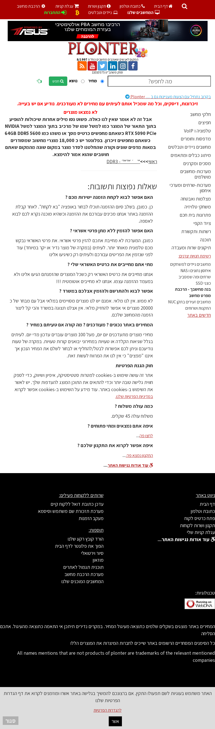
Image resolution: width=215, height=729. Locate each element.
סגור (10, 720)
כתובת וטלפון (132, 6)
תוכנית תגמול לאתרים (83, 567)
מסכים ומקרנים (197, 163)
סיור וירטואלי (92, 553)
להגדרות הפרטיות (108, 710)
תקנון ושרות (99, 6)
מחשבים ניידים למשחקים (190, 264)
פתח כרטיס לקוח (200, 518)
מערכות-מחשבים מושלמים (195, 174)
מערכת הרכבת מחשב (84, 574)
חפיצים (204, 122)
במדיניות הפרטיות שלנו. (134, 396)
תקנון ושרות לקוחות (197, 525)
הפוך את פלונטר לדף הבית (79, 546)
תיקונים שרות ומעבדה (191, 247)
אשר (115, 721)
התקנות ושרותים (198, 308)
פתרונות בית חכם (195, 215)
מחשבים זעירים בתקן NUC (189, 302)
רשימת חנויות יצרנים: (194, 256)
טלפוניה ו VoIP (197, 131)
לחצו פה (146, 436)
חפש (58, 81)
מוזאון (98, 560)
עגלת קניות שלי (201, 532)
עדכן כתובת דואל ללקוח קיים (77, 504)
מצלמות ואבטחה (196, 199)
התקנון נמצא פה (139, 455)
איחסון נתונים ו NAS (195, 270)
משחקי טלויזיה (198, 207)
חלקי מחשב (200, 114)
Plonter (168, 97)
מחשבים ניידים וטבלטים (189, 147)
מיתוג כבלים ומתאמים (191, 155)
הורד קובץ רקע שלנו (86, 539)
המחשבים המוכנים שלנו (82, 581)
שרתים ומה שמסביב (194, 277)
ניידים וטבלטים (103, 12)
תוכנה (205, 239)
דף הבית (163, 6)
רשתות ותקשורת (196, 231)
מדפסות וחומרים (196, 138)
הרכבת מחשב (31, 6)
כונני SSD (203, 283)
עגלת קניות (67, 6)
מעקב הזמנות (91, 518)
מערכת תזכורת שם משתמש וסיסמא (71, 511)
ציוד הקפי (202, 223)
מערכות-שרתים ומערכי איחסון (190, 188)
